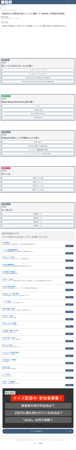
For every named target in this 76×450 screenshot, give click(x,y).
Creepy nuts (38, 110)
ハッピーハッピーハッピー (38, 70)
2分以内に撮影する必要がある (38, 146)
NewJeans (38, 117)
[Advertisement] (38, 43)
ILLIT (38, 106)
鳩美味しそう (38, 218)
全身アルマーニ (38, 182)
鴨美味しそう (38, 214)
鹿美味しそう (38, 222)
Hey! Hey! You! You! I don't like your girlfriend (38, 81)
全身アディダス (38, 186)
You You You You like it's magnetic (38, 78)
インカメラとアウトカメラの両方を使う (38, 153)
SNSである (38, 142)
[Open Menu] (70, 2)
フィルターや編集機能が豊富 (38, 150)
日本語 (35, 443)
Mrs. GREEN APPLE (38, 114)
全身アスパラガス (38, 189)
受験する (69, 246)
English (41, 443)
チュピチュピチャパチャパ (38, 74)
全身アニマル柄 (38, 178)
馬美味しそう (38, 226)
